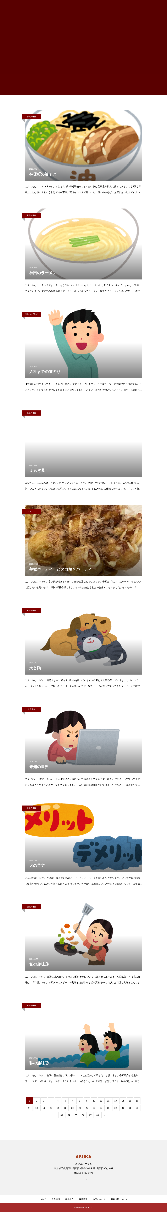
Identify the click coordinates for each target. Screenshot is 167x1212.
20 (51, 1108)
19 (44, 1108)
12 (108, 1101)
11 (101, 1101)
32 (137, 1108)
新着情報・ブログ (119, 1199)
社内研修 (31, 709)
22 (65, 1108)
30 (123, 1108)
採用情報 (83, 1199)
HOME (43, 1199)
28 (108, 1108)
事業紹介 (69, 1199)
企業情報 (56, 1199)
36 (83, 1115)
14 (123, 1101)
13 (115, 1101)
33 (62, 1115)
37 (90, 1115)
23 (72, 1108)
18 (36, 1108)
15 (130, 1101)
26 (94, 1108)
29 (115, 1108)
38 (97, 1115)
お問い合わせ (99, 1199)
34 (69, 1115)
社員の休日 (31, 117)
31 (130, 1108)
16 (137, 1101)
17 (29, 1108)
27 (101, 1108)
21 (58, 1108)
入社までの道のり (31, 314)
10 (94, 1101)
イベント (31, 512)
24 (79, 1108)
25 (87, 1108)
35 (76, 1115)
